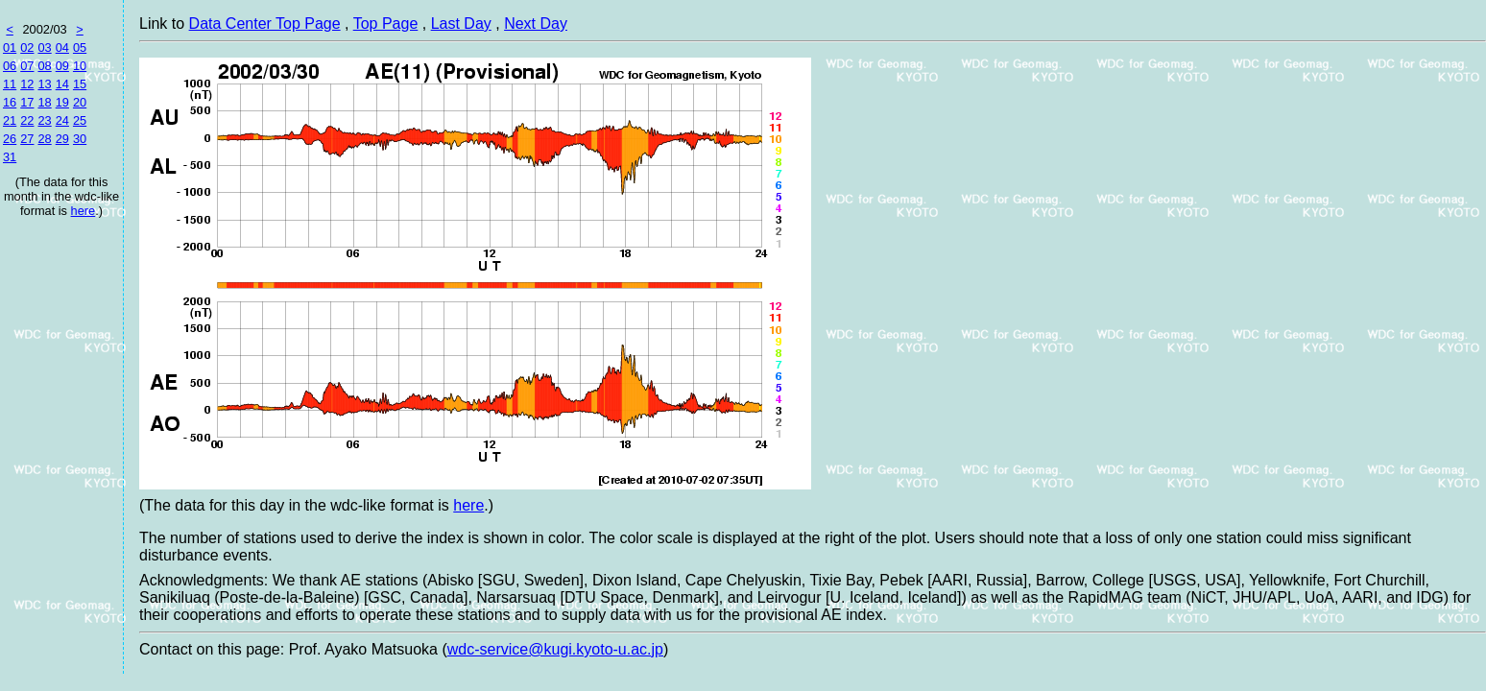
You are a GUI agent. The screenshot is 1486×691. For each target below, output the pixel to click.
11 (9, 84)
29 (62, 138)
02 (27, 47)
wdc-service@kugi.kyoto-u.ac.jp (555, 649)
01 (9, 47)
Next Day (535, 23)
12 (27, 84)
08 (44, 66)
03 (44, 47)
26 (9, 138)
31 (9, 157)
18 (44, 102)
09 (62, 66)
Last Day (461, 23)
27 (27, 138)
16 (9, 102)
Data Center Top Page (265, 23)
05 (79, 47)
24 (62, 120)
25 (79, 120)
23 (44, 120)
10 (79, 66)
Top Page (386, 23)
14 (62, 84)
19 (62, 102)
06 (9, 66)
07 (27, 66)
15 (79, 84)
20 (79, 102)
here (83, 210)
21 (9, 120)
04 (62, 47)
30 (79, 138)
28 (44, 138)
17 (27, 102)
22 (27, 120)
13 (44, 84)
